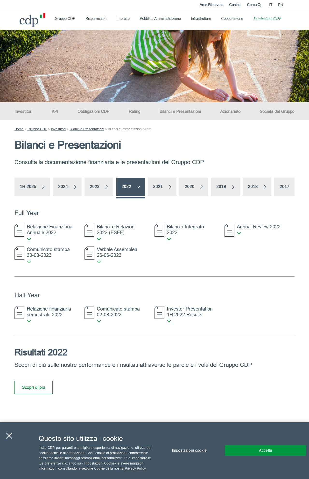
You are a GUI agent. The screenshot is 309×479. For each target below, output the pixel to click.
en (280, 5)
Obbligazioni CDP (93, 111)
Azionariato (230, 111)
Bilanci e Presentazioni (180, 111)
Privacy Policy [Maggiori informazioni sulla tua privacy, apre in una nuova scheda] (135, 468)
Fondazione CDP (267, 19)
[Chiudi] (9, 435)
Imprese (123, 18)
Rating (134, 111)
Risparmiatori (95, 18)
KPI (55, 111)
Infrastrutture (201, 18)
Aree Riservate (211, 5)
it (270, 5)
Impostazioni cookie (189, 450)
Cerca (254, 5)
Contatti (235, 5)
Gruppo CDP (65, 18)
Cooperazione (232, 18)
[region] (154, 450)
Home (19, 129)
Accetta (265, 450)
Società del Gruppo (277, 111)
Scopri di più (33, 387)
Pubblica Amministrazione (160, 18)
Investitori (23, 111)
